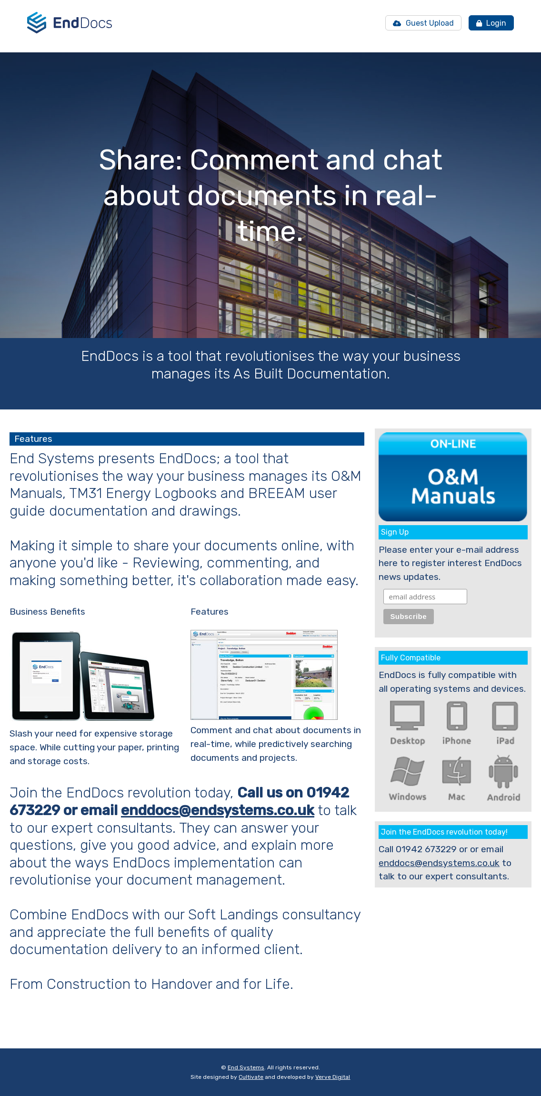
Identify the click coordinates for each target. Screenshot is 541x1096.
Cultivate (251, 1077)
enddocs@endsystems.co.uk (217, 810)
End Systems (246, 1067)
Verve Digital (332, 1077)
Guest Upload (423, 23)
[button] (254, 313)
